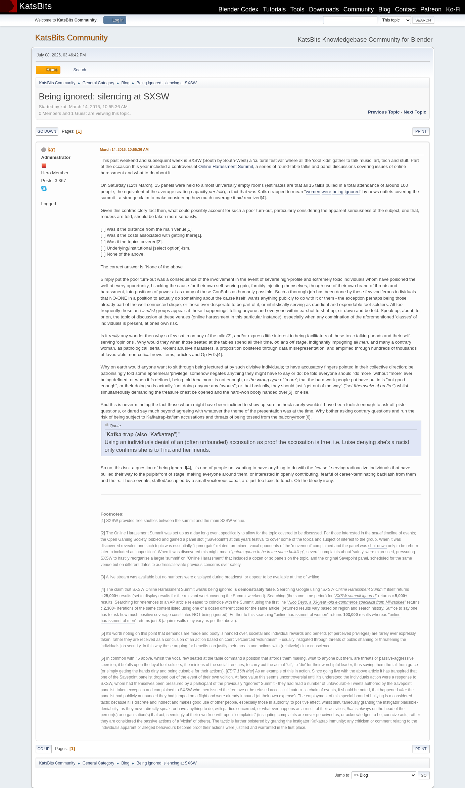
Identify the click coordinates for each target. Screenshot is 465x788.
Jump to (342, 775)
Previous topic (384, 112)
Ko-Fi (453, 9)
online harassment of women (301, 614)
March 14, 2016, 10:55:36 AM (124, 149)
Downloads (324, 9)
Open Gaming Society (127, 539)
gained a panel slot (186, 539)
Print (421, 131)
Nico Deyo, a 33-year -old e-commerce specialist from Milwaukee (346, 602)
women (313, 191)
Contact (405, 9)
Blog (384, 9)
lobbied (154, 539)
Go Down (47, 131)
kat (51, 149)
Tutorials (274, 9)
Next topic (415, 112)
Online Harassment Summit (225, 166)
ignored (352, 191)
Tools (297, 9)
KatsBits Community (71, 37)
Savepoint (216, 539)
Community (358, 9)
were (326, 191)
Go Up (44, 749)
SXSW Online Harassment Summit (353, 589)
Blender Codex (238, 9)
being (337, 191)
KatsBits (35, 6)
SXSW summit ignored (355, 596)
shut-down (377, 545)
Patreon (430, 9)
